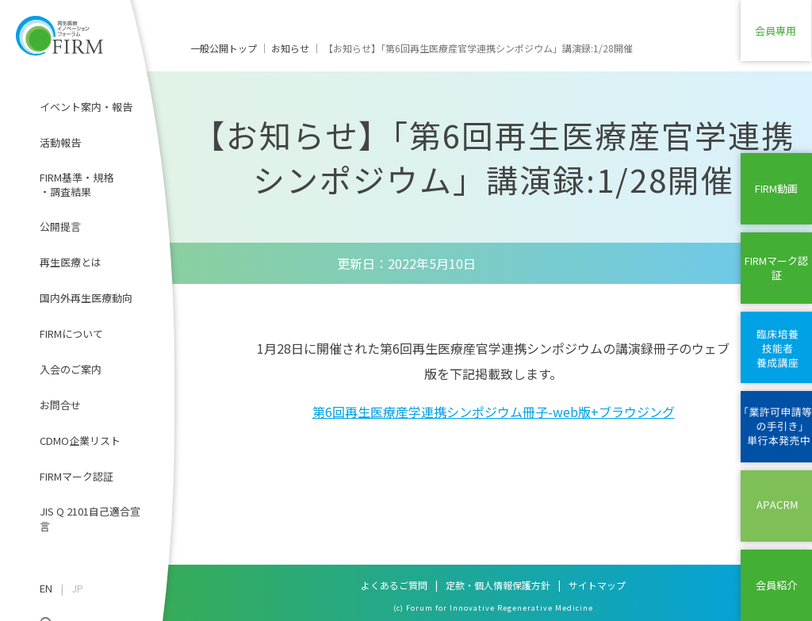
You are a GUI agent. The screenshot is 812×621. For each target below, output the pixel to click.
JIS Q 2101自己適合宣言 (90, 518)
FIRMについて (71, 333)
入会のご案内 (71, 369)
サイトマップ (597, 585)
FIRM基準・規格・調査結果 (76, 184)
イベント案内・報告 (86, 106)
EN (46, 588)
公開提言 (60, 226)
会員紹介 (776, 584)
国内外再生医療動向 (86, 297)
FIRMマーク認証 (76, 476)
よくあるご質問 (394, 585)
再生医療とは (71, 262)
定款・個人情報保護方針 (498, 585)
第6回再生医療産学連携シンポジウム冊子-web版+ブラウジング (493, 411)
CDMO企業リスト (80, 440)
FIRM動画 (776, 188)
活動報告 (60, 142)
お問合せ (60, 404)
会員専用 (776, 35)
